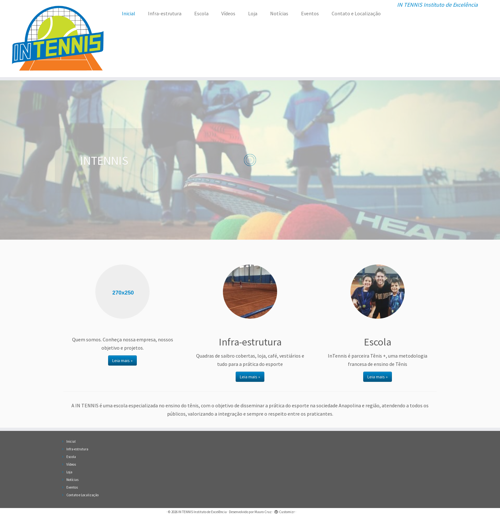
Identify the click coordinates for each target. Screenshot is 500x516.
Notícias (279, 13)
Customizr (287, 512)
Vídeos (228, 13)
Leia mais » (122, 360)
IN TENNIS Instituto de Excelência (202, 512)
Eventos (310, 13)
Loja (252, 13)
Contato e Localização (356, 13)
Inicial (128, 13)
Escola (201, 13)
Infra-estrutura (164, 13)
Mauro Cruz (263, 512)
